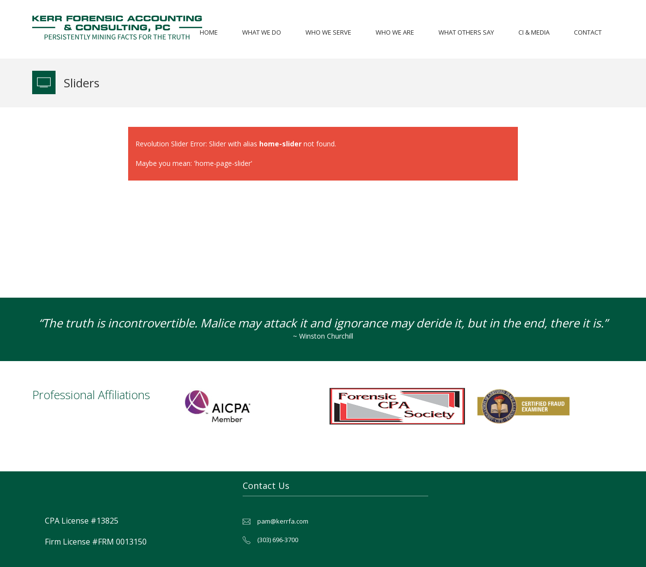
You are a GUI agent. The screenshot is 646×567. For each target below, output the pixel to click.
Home (209, 32)
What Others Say (466, 32)
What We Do (261, 32)
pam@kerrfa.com (282, 521)
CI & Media (534, 32)
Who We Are (395, 32)
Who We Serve (328, 32)
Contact (588, 32)
